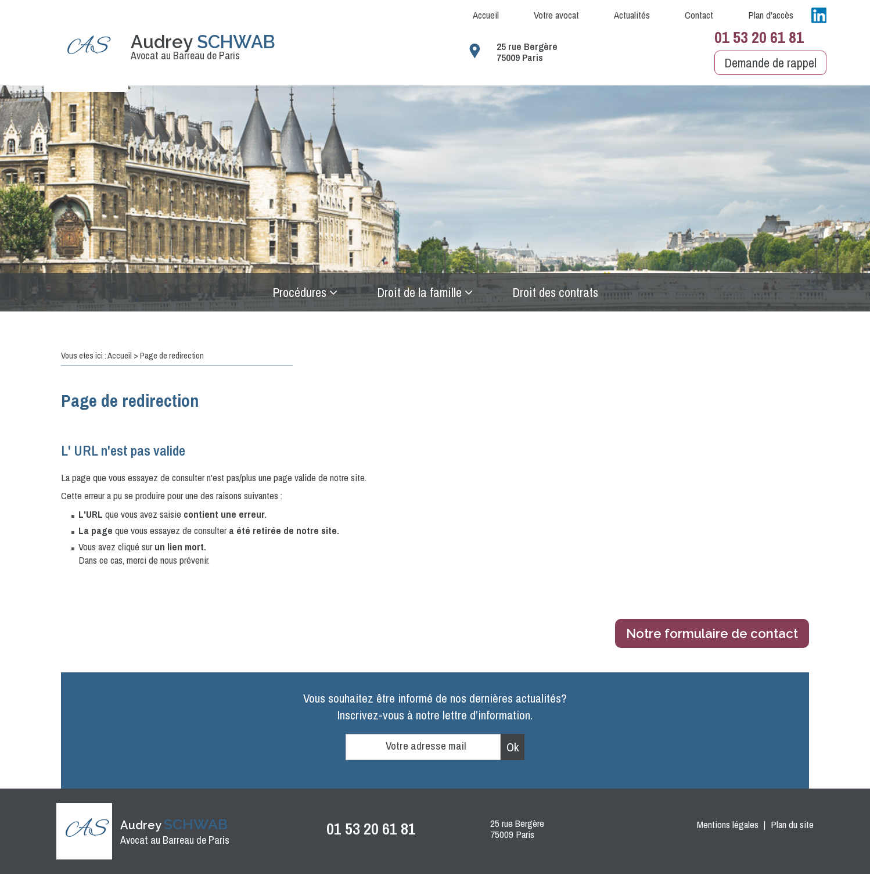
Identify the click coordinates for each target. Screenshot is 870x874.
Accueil (486, 15)
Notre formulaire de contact (712, 633)
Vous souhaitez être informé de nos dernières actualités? (434, 706)
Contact (699, 15)
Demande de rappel (770, 62)
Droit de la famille (419, 292)
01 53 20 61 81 (759, 37)
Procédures (299, 292)
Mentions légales (727, 824)
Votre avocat (556, 15)
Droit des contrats (555, 292)
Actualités (632, 15)
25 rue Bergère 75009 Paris (527, 52)
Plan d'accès (770, 15)
